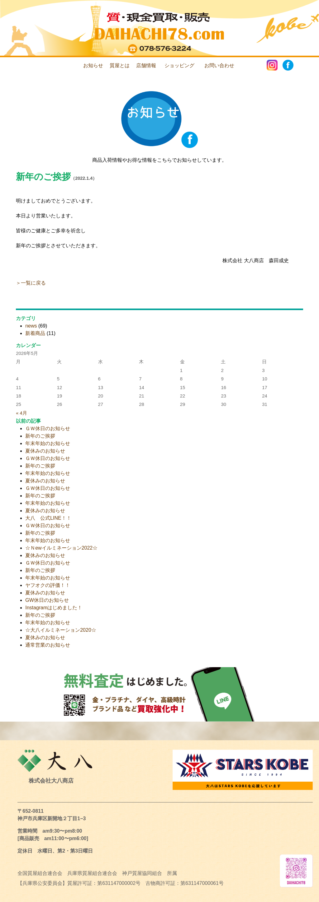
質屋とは (120, 65)
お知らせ (93, 65)
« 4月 (21, 413)
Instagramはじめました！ (53, 607)
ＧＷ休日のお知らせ (47, 428)
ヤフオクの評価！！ (47, 585)
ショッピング (179, 65)
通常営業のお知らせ (47, 645)
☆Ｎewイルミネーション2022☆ (61, 548)
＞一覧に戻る (31, 283)
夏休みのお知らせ (45, 450)
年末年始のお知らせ (47, 443)
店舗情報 (146, 65)
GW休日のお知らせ (47, 600)
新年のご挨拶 (43, 177)
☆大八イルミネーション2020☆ (60, 630)
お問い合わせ (219, 65)
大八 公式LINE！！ (48, 518)
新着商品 (35, 333)
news (31, 325)
